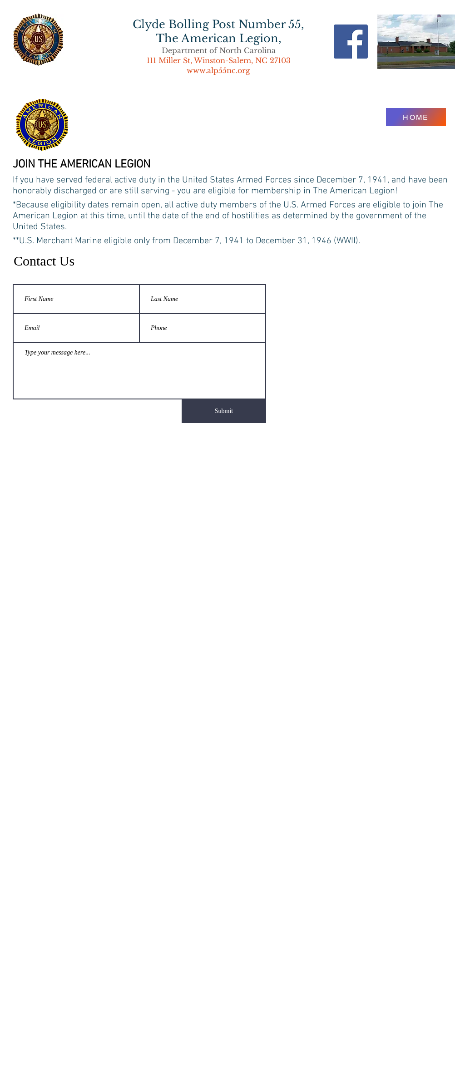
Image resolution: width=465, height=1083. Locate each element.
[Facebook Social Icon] (351, 42)
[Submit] (224, 411)
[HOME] (416, 117)
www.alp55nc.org (218, 70)
